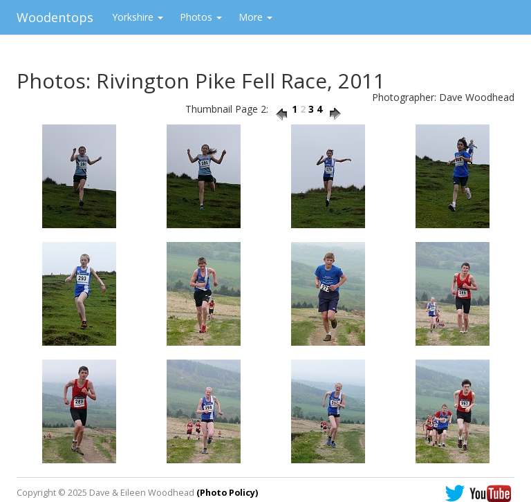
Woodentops (55, 17)
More (255, 17)
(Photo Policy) (227, 493)
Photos (201, 17)
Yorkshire (137, 17)
